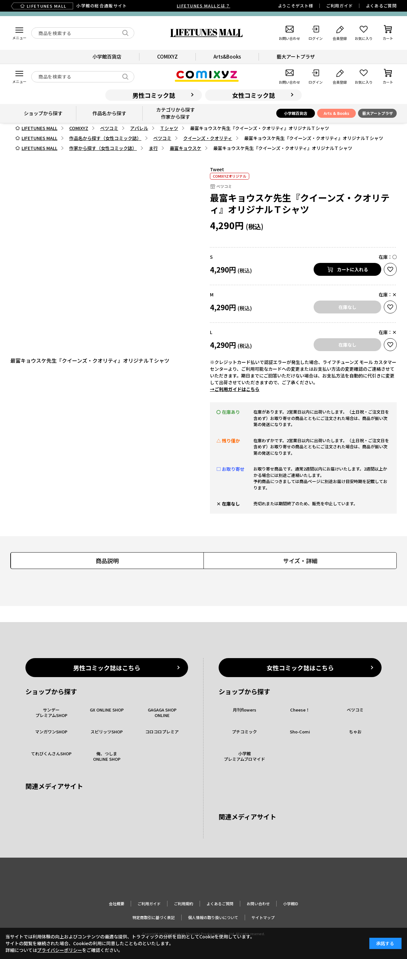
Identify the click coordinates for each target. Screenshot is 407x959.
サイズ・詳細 (300, 560)
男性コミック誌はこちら (106, 667)
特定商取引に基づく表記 (153, 917)
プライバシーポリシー (59, 950)
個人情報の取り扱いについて (213, 917)
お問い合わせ (258, 903)
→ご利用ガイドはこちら (235, 389)
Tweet (217, 169)
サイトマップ (263, 917)
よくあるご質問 (381, 6)
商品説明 (107, 560)
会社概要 (116, 903)
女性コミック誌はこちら (300, 667)
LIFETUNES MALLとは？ (203, 6)
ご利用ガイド (339, 6)
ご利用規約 (183, 903)
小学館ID (290, 903)
